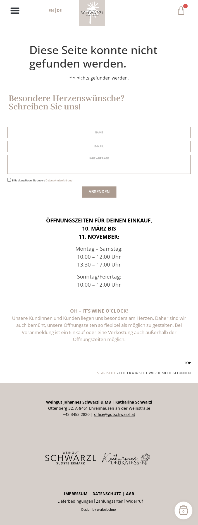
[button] (15, 10)
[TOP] (187, 356)
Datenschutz (106, 493)
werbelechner (107, 510)
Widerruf (134, 501)
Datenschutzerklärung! (59, 180)
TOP (187, 363)
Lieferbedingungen (75, 501)
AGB (130, 493)
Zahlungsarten (109, 501)
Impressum (75, 493)
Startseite (106, 373)
